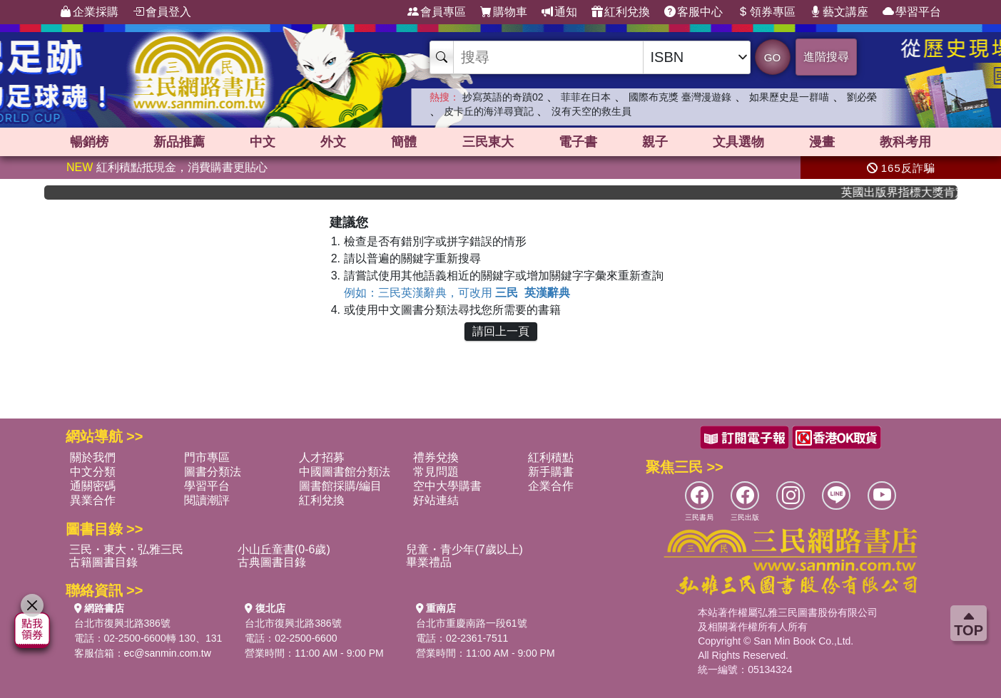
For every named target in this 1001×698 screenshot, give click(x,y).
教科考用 (905, 142)
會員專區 (436, 12)
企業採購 (89, 12)
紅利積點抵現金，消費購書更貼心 (167, 167)
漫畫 (822, 142)
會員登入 (162, 12)
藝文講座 (839, 12)
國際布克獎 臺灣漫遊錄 (680, 97)
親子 (655, 142)
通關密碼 (93, 486)
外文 (333, 142)
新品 (179, 142)
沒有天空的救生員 (591, 111)
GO (772, 57)
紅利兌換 (620, 12)
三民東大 (488, 142)
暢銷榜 (89, 142)
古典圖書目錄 (272, 562)
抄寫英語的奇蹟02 (503, 97)
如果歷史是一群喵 (789, 97)
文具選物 (738, 142)
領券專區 (766, 12)
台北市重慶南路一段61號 (471, 623)
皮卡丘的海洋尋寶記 (489, 111)
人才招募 (322, 457)
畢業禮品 (429, 562)
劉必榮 (862, 97)
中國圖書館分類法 (344, 472)
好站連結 (436, 500)
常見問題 (436, 472)
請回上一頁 (500, 331)
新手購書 (551, 472)
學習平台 (912, 12)
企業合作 (551, 486)
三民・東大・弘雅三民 (126, 549)
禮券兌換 (436, 457)
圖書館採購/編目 (340, 486)
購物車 (503, 12)
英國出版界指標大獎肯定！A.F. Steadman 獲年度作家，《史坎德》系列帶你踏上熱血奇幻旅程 (907, 192)
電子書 (578, 142)
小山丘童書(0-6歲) (284, 549)
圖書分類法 (212, 472)
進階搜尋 (826, 57)
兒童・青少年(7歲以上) (464, 549)
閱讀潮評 (207, 500)
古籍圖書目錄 (103, 562)
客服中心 (693, 12)
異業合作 (93, 500)
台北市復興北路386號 (122, 623)
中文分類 (93, 472)
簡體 (404, 142)
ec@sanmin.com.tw (167, 653)
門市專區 (207, 457)
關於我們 (93, 457)
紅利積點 (551, 457)
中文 (262, 142)
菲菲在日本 (586, 97)
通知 (559, 12)
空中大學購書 (447, 486)
